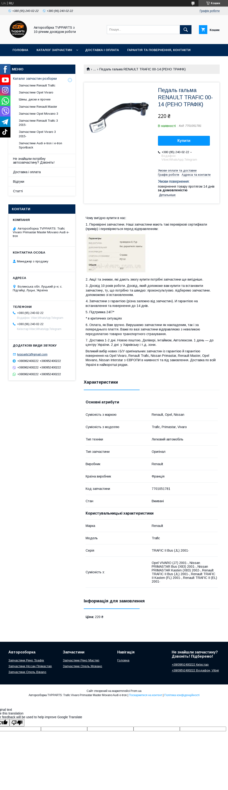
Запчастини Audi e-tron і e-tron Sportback (40, 145)
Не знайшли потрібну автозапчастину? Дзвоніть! (33, 160)
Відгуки (18, 181)
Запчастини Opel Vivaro (36, 92)
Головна (20, 50)
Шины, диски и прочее (34, 99)
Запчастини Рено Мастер (81, 660)
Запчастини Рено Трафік (26, 660)
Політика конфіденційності (182, 695)
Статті (18, 191)
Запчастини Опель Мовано (82, 666)
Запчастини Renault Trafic (37, 85)
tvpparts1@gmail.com (32, 354)
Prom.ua (136, 691)
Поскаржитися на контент (145, 695)
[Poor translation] (17, 723)
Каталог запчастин (54, 50)
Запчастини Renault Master (38, 106)
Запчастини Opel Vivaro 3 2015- (37, 134)
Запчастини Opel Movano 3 (38, 113)
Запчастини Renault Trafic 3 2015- (38, 123)
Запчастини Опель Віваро (27, 672)
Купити (184, 141)
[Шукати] (185, 29)
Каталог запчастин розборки (35, 78)
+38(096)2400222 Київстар (190, 664)
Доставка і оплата (102, 50)
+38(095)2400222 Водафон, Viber (195, 670)
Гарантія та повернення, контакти (159, 50)
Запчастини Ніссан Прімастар (30, 666)
